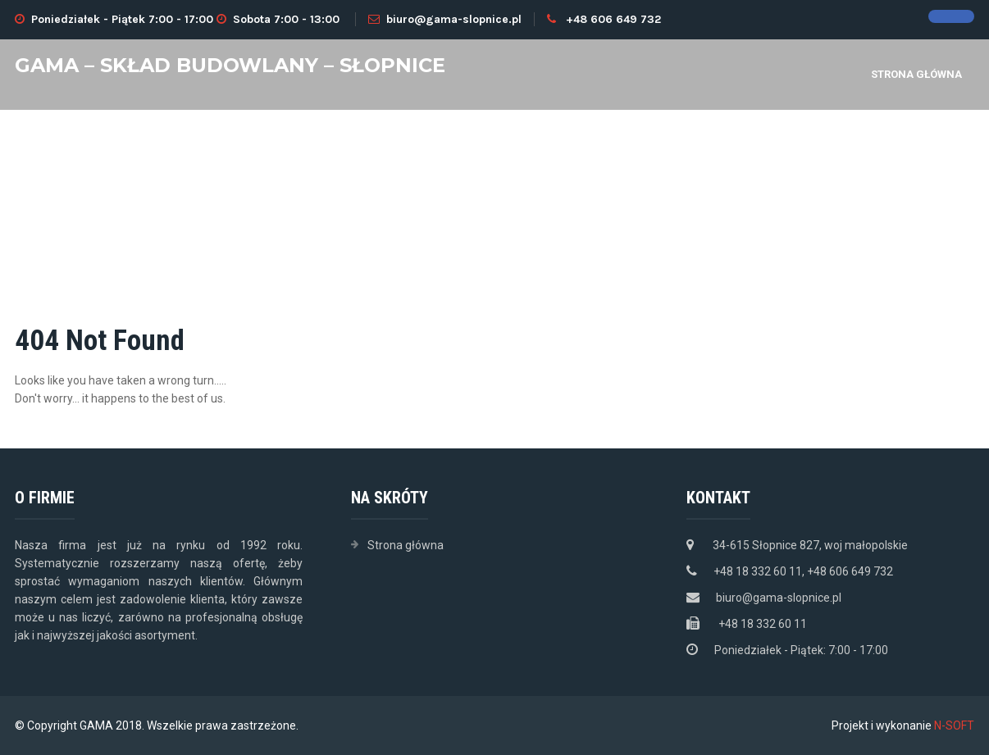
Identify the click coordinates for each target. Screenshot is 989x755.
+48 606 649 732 (613, 19)
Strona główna (916, 74)
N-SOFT (954, 725)
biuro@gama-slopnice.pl (445, 19)
